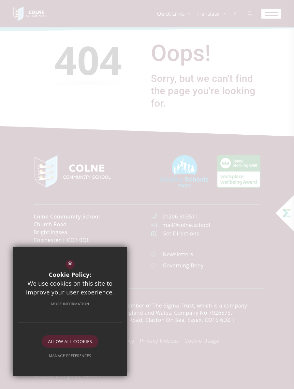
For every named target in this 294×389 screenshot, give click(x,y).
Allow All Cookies (70, 341)
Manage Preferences (70, 355)
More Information (70, 303)
